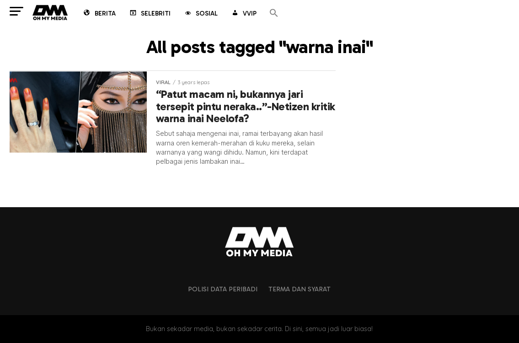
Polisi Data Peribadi (222, 289)
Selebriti (149, 14)
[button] (274, 13)
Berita (99, 14)
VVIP (243, 14)
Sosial (200, 14)
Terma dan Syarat (299, 289)
